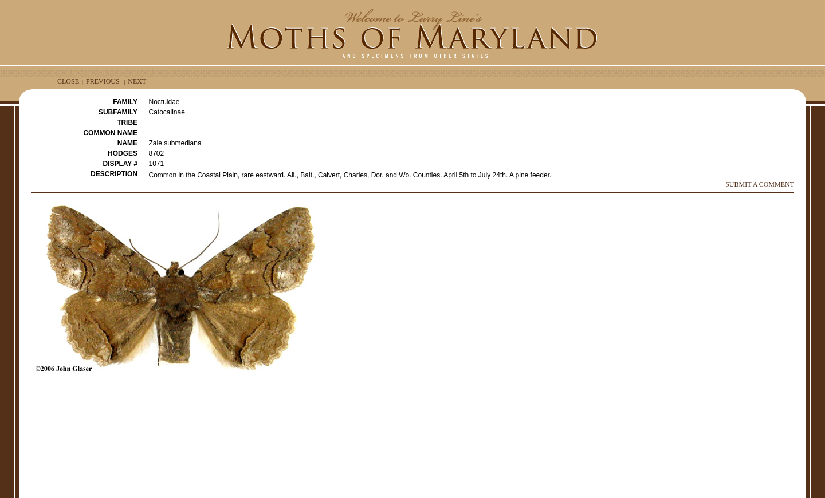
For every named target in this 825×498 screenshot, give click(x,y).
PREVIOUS (103, 81)
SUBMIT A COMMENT (759, 184)
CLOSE (68, 81)
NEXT (137, 81)
